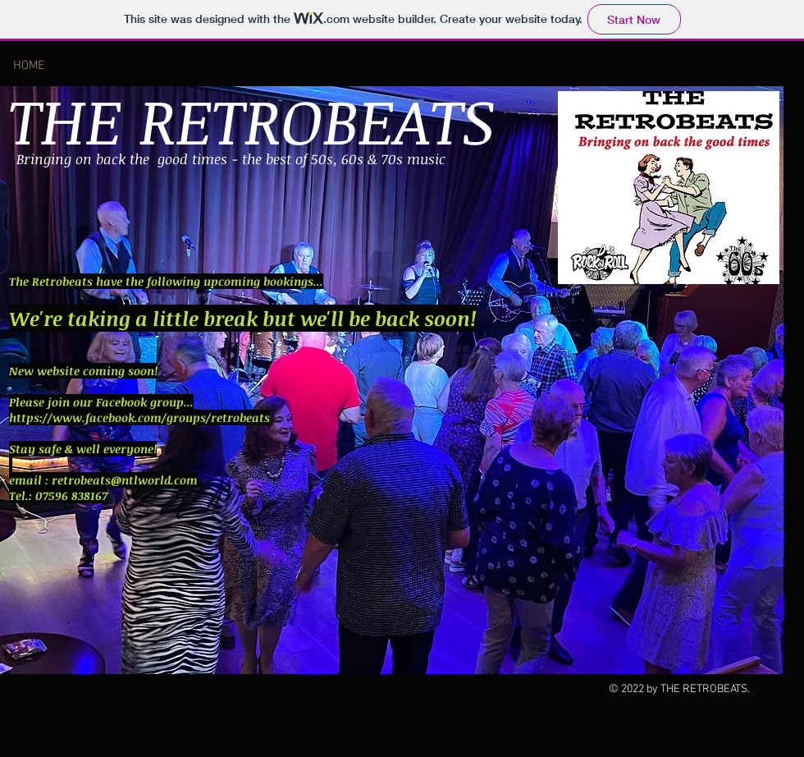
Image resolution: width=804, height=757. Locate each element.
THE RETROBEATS (252, 119)
